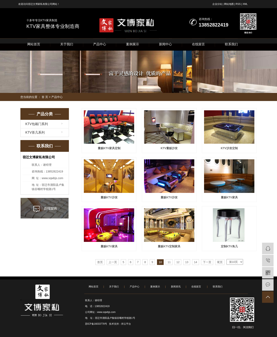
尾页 (220, 262)
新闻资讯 (176, 286)
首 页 (45, 97)
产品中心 (99, 44)
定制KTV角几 (229, 246)
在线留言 (198, 44)
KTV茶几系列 (35, 132)
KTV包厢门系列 (36, 124)
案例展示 (132, 44)
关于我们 (66, 44)
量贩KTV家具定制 (109, 148)
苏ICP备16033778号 (96, 323)
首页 (100, 262)
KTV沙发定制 (229, 148)
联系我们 (231, 44)
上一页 (112, 262)
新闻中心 (165, 44)
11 (169, 262)
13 (186, 262)
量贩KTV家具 (229, 197)
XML (245, 4)
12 (178, 262)
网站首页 (33, 44)
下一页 (207, 262)
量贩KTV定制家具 (169, 246)
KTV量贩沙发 (169, 148)
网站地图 (229, 4)
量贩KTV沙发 (109, 197)
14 (195, 262)
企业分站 (217, 4)
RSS (238, 4)
